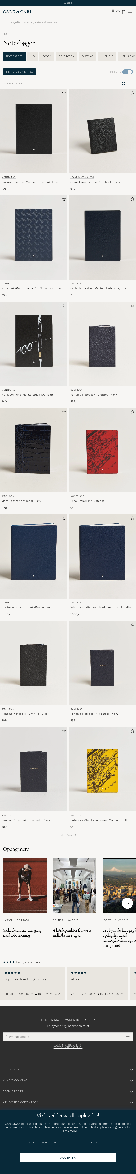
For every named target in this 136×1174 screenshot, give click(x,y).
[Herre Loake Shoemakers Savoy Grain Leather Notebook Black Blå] (102, 131)
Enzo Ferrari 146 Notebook (88, 501)
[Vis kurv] (123, 12)
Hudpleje (107, 56)
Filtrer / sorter (19, 71)
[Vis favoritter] (118, 12)
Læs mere (70, 1131)
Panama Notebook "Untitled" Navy (93, 394)
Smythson (76, 389)
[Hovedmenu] (129, 11)
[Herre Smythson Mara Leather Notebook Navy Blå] (33, 450)
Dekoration (66, 56)
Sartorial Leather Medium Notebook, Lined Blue (99, 288)
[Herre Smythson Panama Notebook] (102, 344)
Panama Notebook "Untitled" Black (25, 713)
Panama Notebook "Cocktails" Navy (26, 820)
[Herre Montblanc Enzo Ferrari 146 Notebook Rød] (102, 450)
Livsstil (7, 34)
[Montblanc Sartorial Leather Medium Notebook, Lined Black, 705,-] (33, 140)
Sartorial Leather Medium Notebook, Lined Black (31, 182)
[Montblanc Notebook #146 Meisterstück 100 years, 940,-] (33, 352)
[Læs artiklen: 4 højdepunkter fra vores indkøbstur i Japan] (74, 903)
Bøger (46, 56)
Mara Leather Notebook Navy (21, 501)
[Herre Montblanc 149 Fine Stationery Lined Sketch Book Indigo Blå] (102, 556)
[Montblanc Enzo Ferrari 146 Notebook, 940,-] (102, 459)
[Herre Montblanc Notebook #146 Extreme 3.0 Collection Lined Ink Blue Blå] (33, 237)
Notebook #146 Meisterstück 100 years (28, 394)
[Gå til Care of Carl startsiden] (17, 11)
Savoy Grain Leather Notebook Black (95, 182)
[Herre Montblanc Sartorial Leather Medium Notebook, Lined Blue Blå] (102, 237)
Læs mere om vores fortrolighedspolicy (68, 1046)
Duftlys (87, 56)
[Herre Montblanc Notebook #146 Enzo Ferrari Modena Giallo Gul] (102, 769)
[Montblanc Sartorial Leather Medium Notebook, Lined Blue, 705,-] (102, 246)
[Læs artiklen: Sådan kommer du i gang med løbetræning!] (25, 903)
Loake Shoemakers (82, 177)
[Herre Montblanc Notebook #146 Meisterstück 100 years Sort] (33, 344)
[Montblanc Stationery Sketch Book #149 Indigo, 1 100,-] (33, 565)
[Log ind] (113, 11)
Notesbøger (14, 56)
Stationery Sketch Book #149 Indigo (26, 607)
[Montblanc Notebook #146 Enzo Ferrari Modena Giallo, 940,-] (102, 778)
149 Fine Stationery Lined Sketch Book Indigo (101, 607)
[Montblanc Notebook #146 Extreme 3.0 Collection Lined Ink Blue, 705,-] (33, 246)
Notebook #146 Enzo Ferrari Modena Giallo (99, 820)
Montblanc (9, 177)
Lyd (32, 56)
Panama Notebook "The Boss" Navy (94, 713)
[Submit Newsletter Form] (128, 1037)
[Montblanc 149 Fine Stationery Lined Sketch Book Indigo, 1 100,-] (102, 565)
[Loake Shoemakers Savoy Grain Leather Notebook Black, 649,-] (102, 140)
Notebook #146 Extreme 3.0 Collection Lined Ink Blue (32, 288)
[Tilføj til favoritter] (63, 93)
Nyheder (68, 2)
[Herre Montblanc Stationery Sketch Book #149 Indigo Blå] (33, 556)
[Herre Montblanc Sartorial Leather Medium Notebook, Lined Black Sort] (33, 131)
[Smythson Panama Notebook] (102, 352)
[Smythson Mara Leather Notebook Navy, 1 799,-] (33, 459)
